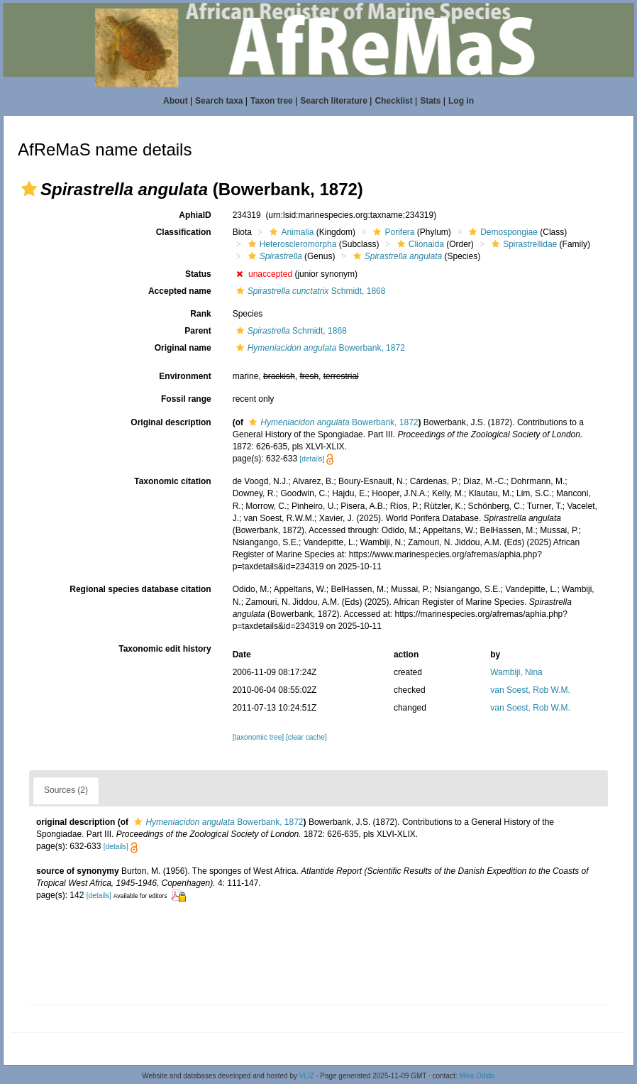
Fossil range (186, 399)
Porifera (392, 232)
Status (198, 274)
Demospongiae (501, 232)
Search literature (333, 101)
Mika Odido (477, 1076)
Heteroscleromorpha (291, 244)
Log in (461, 101)
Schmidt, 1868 (309, 291)
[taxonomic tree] (258, 737)
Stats (430, 101)
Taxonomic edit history (164, 649)
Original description (171, 422)
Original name (183, 348)
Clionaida (419, 244)
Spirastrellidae (522, 244)
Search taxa (219, 101)
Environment (185, 376)
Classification (183, 232)
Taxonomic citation (172, 481)
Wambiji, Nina (516, 672)
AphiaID (195, 215)
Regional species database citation (140, 589)
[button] (29, 188)
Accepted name (179, 291)
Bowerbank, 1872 (319, 348)
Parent (197, 331)
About (175, 101)
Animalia (290, 232)
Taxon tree (271, 101)
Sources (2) (66, 790)
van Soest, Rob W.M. (530, 690)
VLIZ (306, 1076)
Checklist (393, 101)
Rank (200, 314)
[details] (311, 459)
